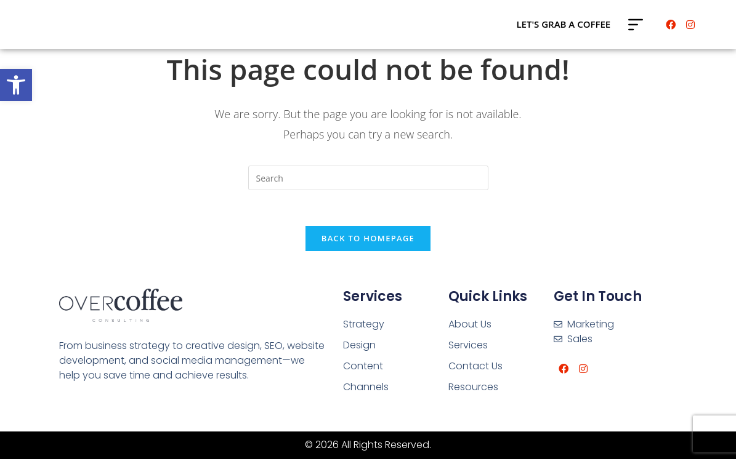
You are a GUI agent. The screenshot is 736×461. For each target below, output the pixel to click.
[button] (16, 85)
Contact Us (475, 368)
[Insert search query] (368, 178)
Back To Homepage (368, 240)
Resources (473, 389)
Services (468, 347)
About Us (469, 326)
